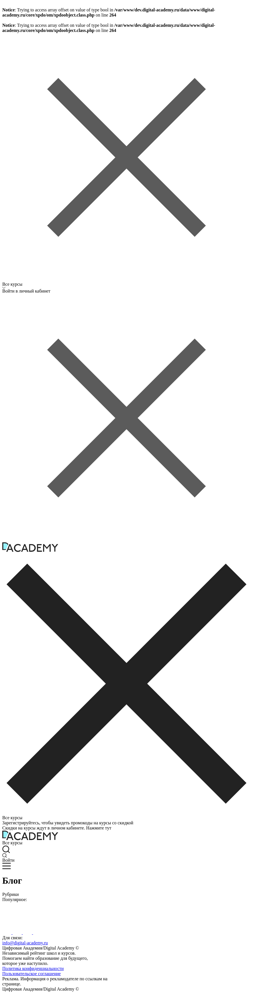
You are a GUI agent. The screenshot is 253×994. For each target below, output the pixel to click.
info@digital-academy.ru (25, 942)
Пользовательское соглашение (31, 973)
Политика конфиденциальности (33, 968)
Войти (8, 860)
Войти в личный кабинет (26, 291)
